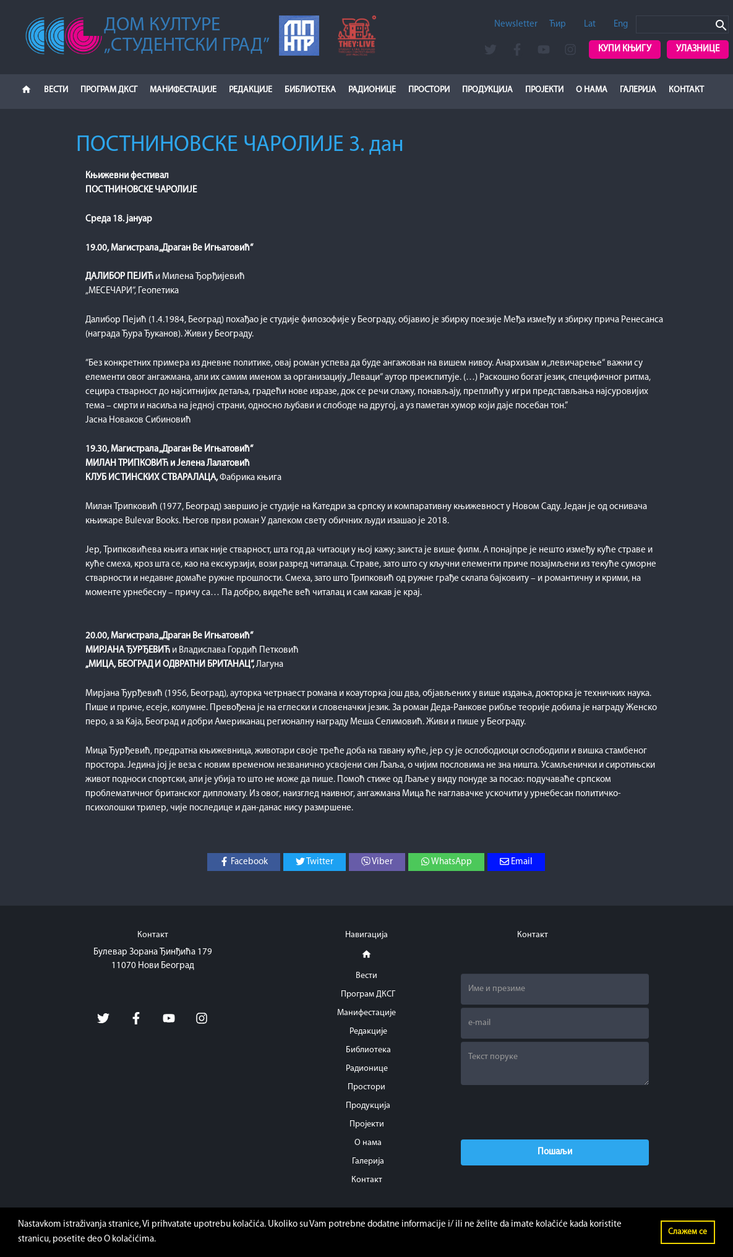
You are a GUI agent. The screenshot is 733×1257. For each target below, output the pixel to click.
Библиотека (310, 90)
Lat (590, 24)
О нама (591, 90)
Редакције (250, 90)
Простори (429, 90)
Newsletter (516, 24)
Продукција (487, 90)
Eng (621, 24)
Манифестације (183, 90)
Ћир (557, 24)
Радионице (372, 90)
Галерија (638, 90)
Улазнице (697, 49)
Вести (56, 90)
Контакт (686, 90)
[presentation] (555, 1112)
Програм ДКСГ (108, 90)
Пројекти (544, 90)
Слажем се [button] (687, 1232)
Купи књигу (624, 49)
